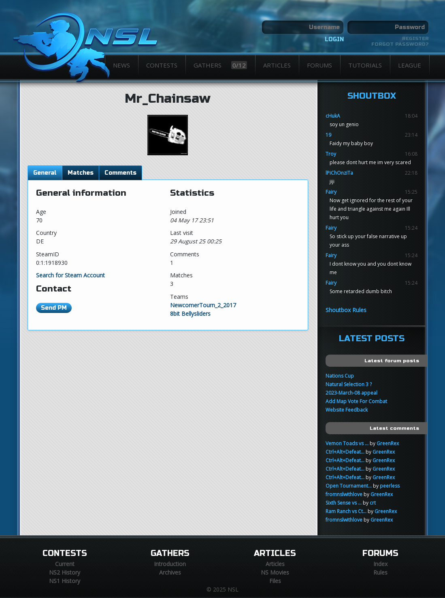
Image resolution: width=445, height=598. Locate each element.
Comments (120, 172)
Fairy (331, 191)
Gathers (220, 65)
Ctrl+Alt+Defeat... (345, 451)
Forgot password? (400, 44)
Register (415, 38)
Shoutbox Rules (346, 310)
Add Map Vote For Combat (356, 401)
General (45, 172)
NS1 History (64, 581)
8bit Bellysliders (190, 313)
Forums (319, 65)
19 (328, 134)
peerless (390, 485)
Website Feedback (347, 409)
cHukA (333, 115)
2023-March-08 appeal (351, 392)
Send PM (54, 307)
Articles (277, 65)
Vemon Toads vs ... (347, 443)
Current (65, 564)
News (121, 65)
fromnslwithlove (344, 494)
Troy (331, 153)
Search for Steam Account (70, 275)
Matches (81, 172)
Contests (161, 65)
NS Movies (275, 572)
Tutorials (365, 65)
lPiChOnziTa (339, 172)
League (409, 65)
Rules (380, 572)
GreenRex (388, 443)
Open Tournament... (349, 485)
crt (373, 502)
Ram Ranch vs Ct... (346, 511)
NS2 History (64, 572)
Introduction (170, 564)
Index (380, 564)
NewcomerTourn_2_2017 (203, 305)
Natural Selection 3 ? (349, 384)
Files (275, 581)
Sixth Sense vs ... (344, 502)
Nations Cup (340, 375)
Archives (170, 572)
